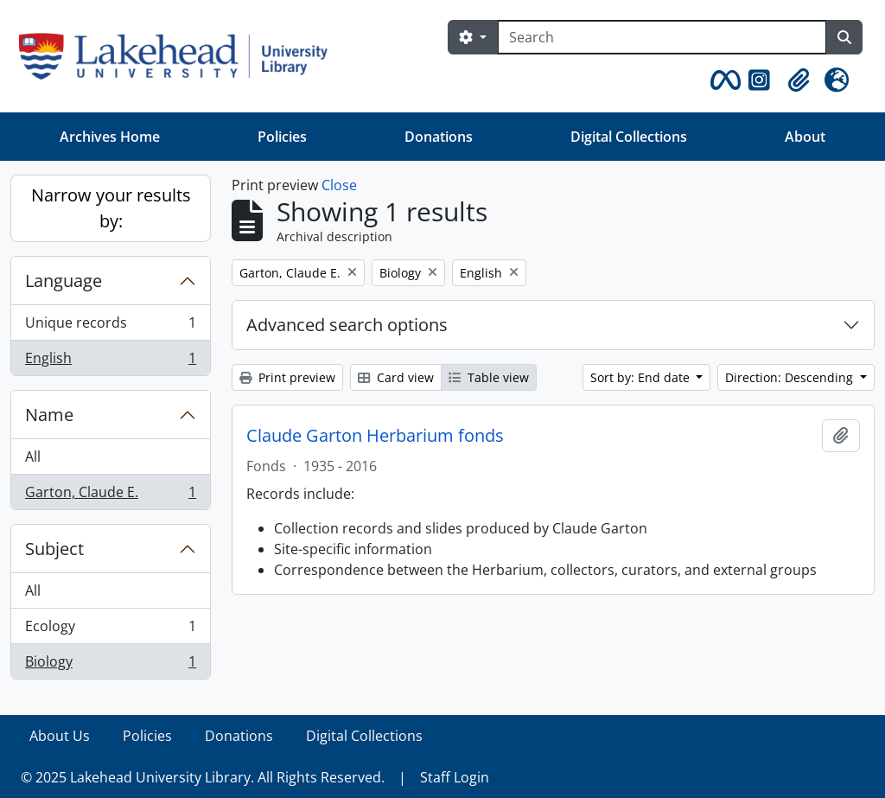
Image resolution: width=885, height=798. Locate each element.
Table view (489, 377)
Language (63, 280)
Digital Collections (628, 136)
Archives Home (110, 136)
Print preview (287, 377)
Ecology (110, 630)
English (110, 361)
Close (339, 185)
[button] (723, 80)
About (805, 136)
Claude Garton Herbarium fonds (375, 435)
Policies (282, 136)
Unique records (110, 326)
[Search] (662, 37)
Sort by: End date (641, 377)
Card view (396, 377)
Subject (54, 548)
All (33, 456)
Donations (438, 136)
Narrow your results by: (111, 208)
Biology (110, 665)
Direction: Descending (790, 377)
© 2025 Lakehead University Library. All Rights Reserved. (203, 777)
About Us (59, 735)
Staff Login (454, 777)
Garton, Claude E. (110, 495)
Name (49, 414)
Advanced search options (347, 324)
